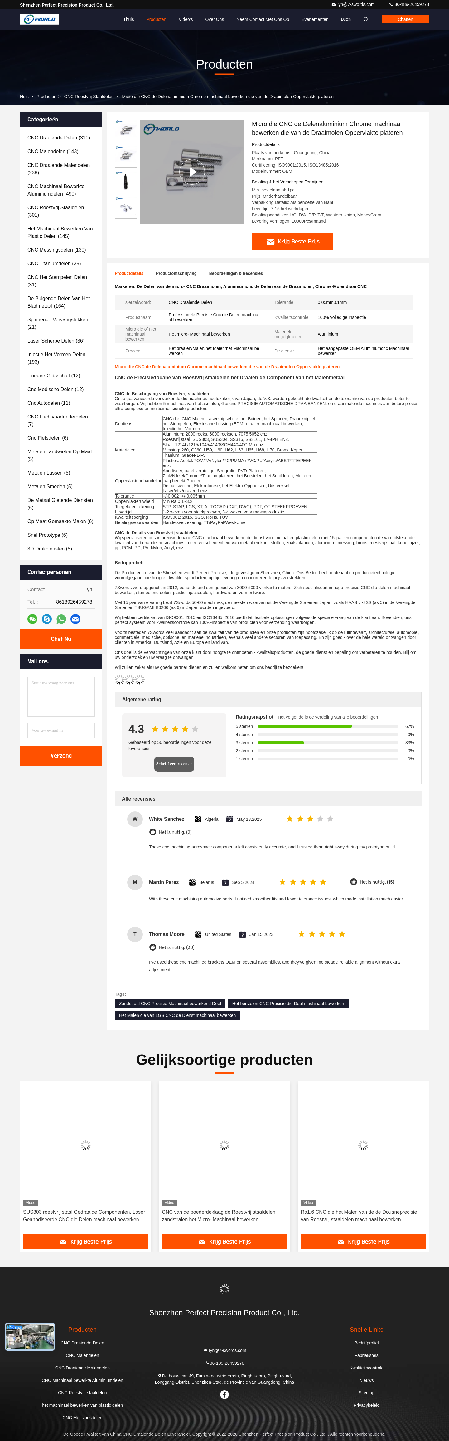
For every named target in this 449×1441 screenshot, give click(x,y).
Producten (156, 19)
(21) (57, 323)
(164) (58, 302)
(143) (53, 151)
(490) (55, 190)
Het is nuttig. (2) (175, 832)
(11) (48, 403)
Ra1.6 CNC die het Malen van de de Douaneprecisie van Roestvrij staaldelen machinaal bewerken (359, 1215)
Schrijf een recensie (174, 764)
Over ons (214, 19)
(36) (55, 340)
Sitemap (366, 1392)
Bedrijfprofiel (367, 1342)
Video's (186, 19)
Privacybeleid (366, 1405)
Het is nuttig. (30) (177, 947)
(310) (58, 137)
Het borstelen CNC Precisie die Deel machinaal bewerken (288, 1003)
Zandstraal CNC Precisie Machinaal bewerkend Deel (170, 1003)
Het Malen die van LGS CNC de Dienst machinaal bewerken (177, 1015)
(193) (56, 358)
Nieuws (367, 1380)
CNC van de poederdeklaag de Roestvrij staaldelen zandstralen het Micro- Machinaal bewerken (218, 1215)
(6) (47, 438)
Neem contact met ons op (262, 19)
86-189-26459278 (409, 4)
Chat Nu (61, 639)
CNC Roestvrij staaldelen (89, 96)
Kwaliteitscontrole (367, 1367)
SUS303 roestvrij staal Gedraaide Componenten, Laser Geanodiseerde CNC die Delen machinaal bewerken (84, 1215)
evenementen (315, 19)
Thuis (128, 19)
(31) (57, 281)
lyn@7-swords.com (353, 4)
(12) (53, 375)
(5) (59, 455)
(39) (54, 263)
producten (46, 96)
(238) (58, 169)
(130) (56, 250)
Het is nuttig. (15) (377, 882)
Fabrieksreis (366, 1355)
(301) (55, 211)
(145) (60, 232)
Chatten (405, 19)
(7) (57, 420)
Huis (24, 96)
